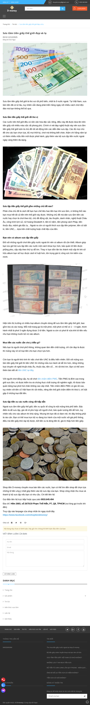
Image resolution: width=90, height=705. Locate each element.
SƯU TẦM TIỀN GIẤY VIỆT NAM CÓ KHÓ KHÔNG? (64, 657)
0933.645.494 (83, 2)
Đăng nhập (15, 2)
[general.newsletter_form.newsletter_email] (67, 696)
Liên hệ (45, 629)
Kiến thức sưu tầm (35, 629)
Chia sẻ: (6, 523)
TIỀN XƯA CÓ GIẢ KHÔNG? (56, 678)
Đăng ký (6, 2)
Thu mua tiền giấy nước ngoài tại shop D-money (63, 647)
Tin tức (24, 629)
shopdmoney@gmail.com (61, 2)
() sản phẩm (81, 9)
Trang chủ (8, 629)
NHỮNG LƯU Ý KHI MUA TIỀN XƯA (59, 662)
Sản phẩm (17, 629)
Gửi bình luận (9, 574)
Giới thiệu (53, 629)
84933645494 (7, 647)
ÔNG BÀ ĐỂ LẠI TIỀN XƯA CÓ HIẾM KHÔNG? (63, 673)
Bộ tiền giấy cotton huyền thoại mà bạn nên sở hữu (64, 652)
